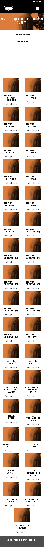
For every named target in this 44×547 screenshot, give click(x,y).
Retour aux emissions (22, 34)
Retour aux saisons (22, 42)
